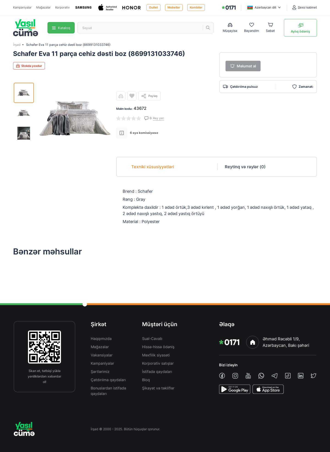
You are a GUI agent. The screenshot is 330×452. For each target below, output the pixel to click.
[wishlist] (131, 96)
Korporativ (62, 7)
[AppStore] (268, 389)
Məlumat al (243, 66)
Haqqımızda (101, 338)
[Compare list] (230, 27)
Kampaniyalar (22, 7)
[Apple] (108, 7)
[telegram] (274, 375)
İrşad (17, 45)
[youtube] (248, 376)
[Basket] (270, 28)
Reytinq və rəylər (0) (245, 166)
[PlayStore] (234, 389)
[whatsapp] (261, 376)
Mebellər (174, 7)
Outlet (153, 7)
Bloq (146, 380)
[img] (229, 8)
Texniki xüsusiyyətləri (152, 166)
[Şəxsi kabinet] (304, 7)
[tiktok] (288, 375)
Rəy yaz (158, 118)
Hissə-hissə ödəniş (158, 347)
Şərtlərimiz (100, 371)
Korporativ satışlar (158, 363)
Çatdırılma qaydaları (108, 380)
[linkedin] (300, 375)
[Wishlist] (251, 28)
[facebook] (222, 376)
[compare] (120, 96)
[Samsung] (84, 7)
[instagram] (235, 376)
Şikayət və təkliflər (158, 388)
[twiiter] (313, 375)
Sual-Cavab (152, 338)
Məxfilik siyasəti (156, 355)
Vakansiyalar (102, 355)
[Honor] (132, 7)
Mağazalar (43, 7)
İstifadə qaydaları (157, 371)
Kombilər (196, 7)
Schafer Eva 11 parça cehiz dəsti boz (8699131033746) (68, 45)
